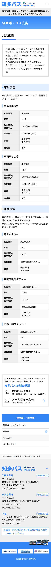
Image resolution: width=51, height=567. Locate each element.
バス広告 (7, 437)
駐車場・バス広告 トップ (13, 425)
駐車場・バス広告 (23, 456)
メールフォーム (21, 399)
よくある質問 (8, 443)
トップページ (7, 456)
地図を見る (42, 475)
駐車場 (6, 431)
